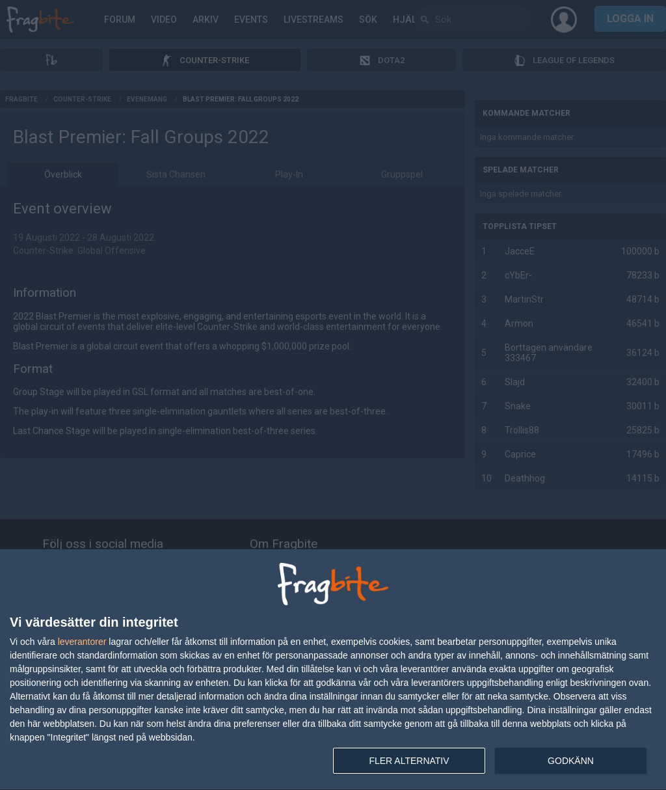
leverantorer (82, 641)
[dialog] (333, 670)
